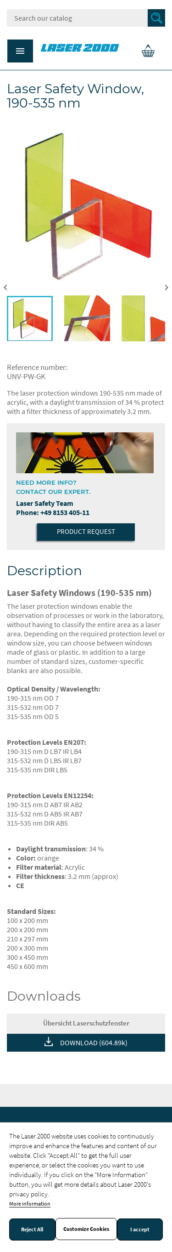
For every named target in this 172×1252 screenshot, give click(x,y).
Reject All (32, 1229)
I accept (140, 1229)
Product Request (86, 531)
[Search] (86, 18)
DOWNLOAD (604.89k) (94, 1042)
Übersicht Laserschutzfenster (86, 1023)
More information (29, 1203)
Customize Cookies (86, 1229)
